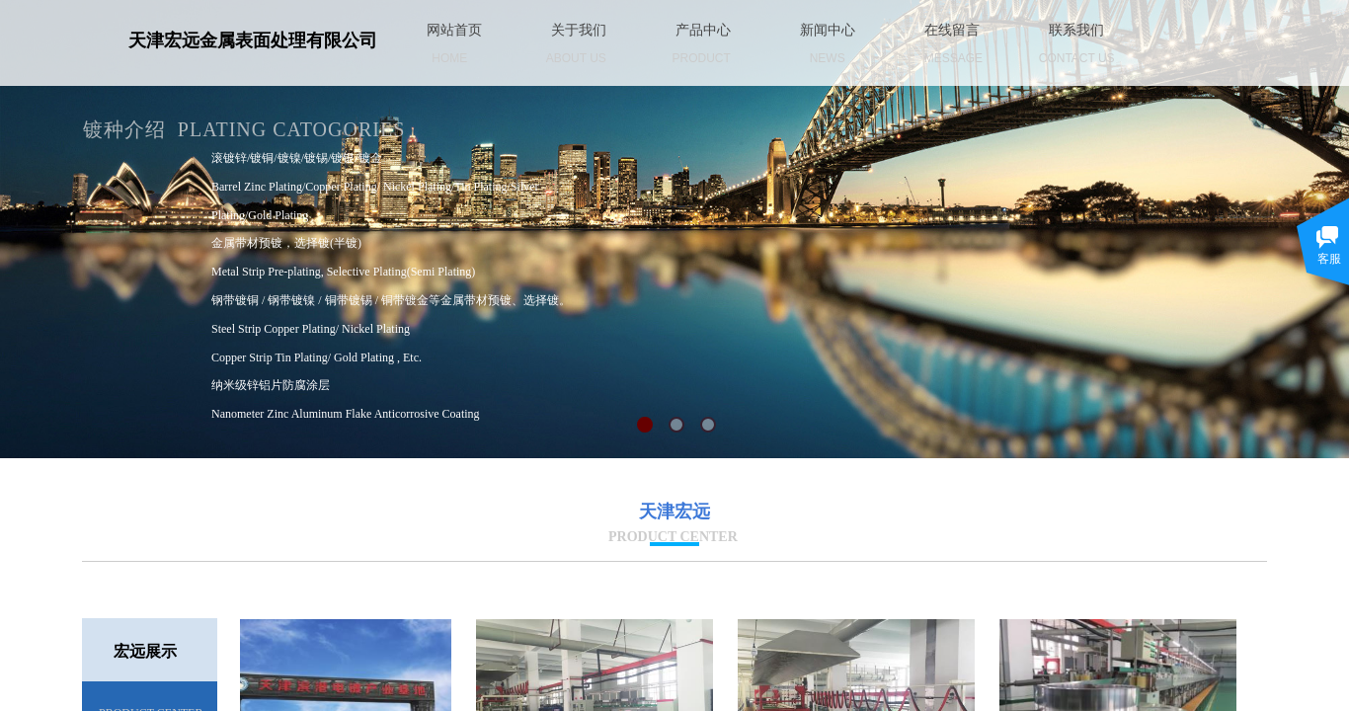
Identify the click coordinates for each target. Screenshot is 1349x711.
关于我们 (578, 30)
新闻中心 (827, 30)
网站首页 (454, 30)
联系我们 (1076, 30)
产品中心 (703, 30)
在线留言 (952, 30)
